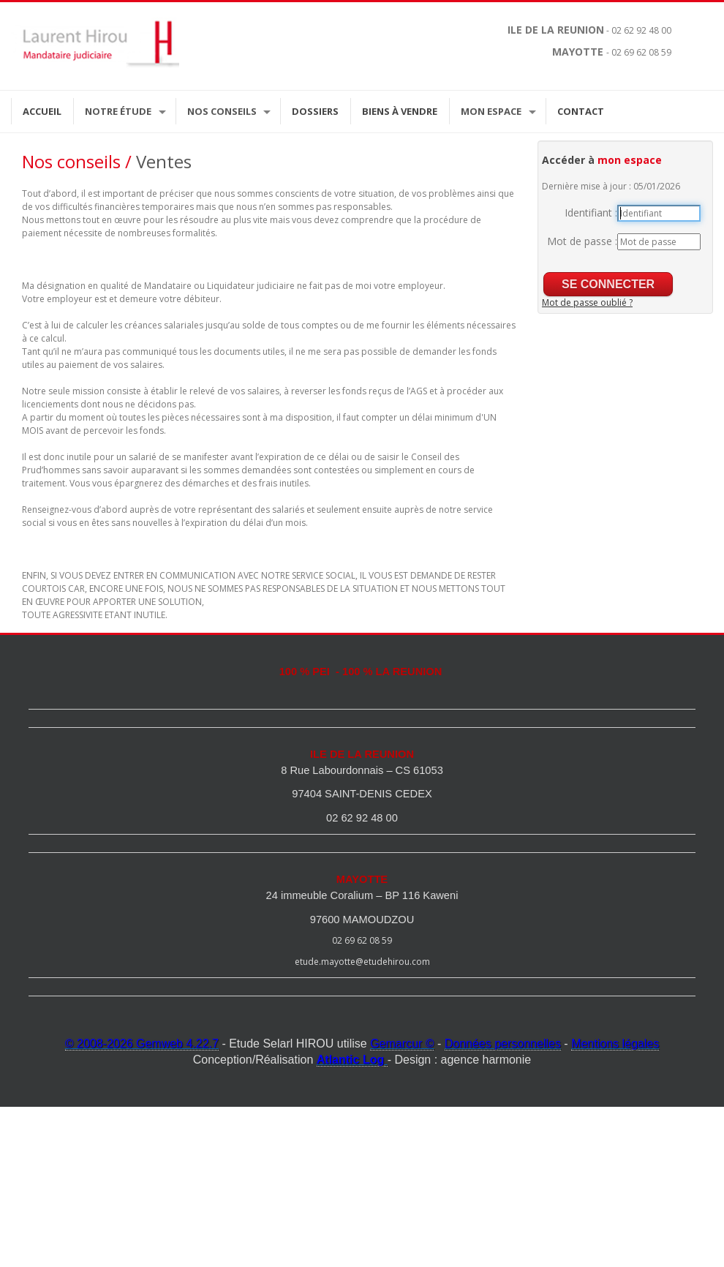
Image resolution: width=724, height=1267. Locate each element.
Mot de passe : (582, 241)
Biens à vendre (399, 111)
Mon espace (491, 111)
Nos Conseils (222, 111)
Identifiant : (591, 212)
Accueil (42, 111)
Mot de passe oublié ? (587, 302)
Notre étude (118, 111)
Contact (580, 111)
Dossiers (315, 111)
